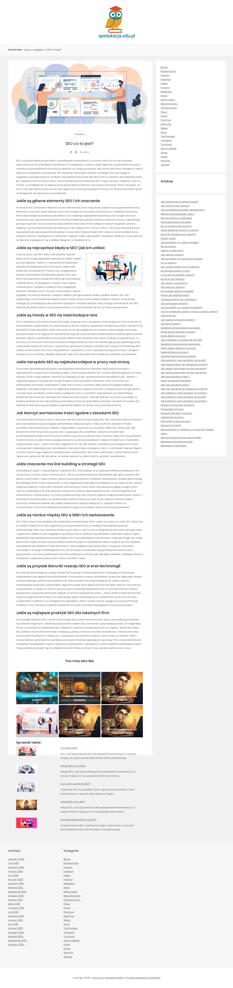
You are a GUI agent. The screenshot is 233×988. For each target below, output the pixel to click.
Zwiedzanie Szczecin (172, 417)
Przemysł (166, 120)
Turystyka (166, 144)
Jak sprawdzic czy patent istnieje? (180, 242)
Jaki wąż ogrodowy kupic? (175, 376)
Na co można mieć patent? (176, 226)
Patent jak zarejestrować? (175, 295)
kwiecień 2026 (16, 867)
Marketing (38, 49)
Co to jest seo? (69, 748)
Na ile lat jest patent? (173, 279)
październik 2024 (17, 940)
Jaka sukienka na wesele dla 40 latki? (181, 340)
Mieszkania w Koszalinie (174, 445)
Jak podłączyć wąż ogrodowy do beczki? (183, 360)
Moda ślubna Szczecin (173, 336)
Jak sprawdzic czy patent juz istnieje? (182, 258)
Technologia (168, 136)
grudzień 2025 (16, 883)
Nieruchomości (169, 103)
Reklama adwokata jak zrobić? (178, 214)
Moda (164, 95)
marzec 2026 (15, 871)
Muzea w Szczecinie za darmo (177, 405)
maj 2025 (13, 912)
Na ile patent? (168, 246)
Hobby (164, 83)
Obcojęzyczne (169, 107)
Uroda (164, 152)
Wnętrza (165, 160)
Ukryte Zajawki (169, 148)
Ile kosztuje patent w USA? (175, 271)
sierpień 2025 (15, 899)
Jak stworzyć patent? (173, 287)
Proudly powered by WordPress (143, 977)
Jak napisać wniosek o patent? (178, 319)
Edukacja (166, 79)
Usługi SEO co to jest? (73, 801)
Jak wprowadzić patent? (174, 303)
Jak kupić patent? (171, 323)
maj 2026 (13, 863)
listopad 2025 (15, 887)
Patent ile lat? (168, 315)
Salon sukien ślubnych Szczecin (178, 348)
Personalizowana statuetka (176, 222)
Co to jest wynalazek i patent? (178, 275)
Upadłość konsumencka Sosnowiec (180, 327)
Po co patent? (169, 262)
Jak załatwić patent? (172, 254)
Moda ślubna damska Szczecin (178, 332)
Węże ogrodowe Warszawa (176, 380)
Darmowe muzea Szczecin (176, 421)
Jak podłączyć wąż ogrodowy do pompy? (184, 393)
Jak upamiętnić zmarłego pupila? (179, 201)
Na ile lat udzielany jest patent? (178, 234)
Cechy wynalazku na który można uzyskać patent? (189, 311)
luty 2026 (13, 875)
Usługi (164, 156)
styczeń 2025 (15, 928)
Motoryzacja (168, 99)
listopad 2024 (15, 936)
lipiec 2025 (14, 904)
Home (27, 49)
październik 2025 (17, 891)
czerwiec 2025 (16, 908)
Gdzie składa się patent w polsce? (180, 230)
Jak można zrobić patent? (175, 205)
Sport (164, 132)
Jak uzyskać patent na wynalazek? (180, 266)
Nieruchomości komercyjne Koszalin (181, 437)
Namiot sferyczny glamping (176, 218)
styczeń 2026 (15, 879)
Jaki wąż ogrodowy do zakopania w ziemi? (184, 364)
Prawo (164, 116)
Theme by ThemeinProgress (108, 977)
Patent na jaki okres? (172, 250)
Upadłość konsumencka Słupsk (178, 356)
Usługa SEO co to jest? (73, 765)
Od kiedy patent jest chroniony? (179, 299)
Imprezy (165, 87)
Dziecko (165, 75)
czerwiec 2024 (16, 944)
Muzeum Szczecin (171, 425)
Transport (166, 140)
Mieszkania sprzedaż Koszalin (177, 441)
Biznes (164, 67)
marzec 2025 (15, 920)
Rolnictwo (166, 124)
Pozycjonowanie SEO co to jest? (78, 819)
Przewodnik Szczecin (172, 409)
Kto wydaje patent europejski (177, 291)
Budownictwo (168, 71)
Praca (164, 112)
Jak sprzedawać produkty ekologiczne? (183, 209)
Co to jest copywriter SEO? (75, 783)
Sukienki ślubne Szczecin (174, 352)
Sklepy (164, 128)
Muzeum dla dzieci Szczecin (176, 413)
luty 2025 (13, 924)
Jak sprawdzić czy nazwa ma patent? (182, 307)
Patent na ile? (168, 238)
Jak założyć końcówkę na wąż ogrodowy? (184, 368)
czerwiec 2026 (16, 859)
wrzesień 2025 (16, 895)
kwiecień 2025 (16, 916)
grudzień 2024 (16, 932)
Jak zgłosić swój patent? (174, 283)
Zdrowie (165, 164)
